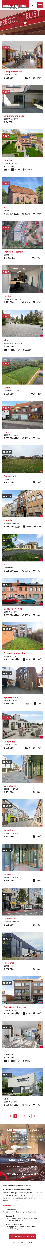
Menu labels (40, 5)
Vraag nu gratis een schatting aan (22, 1175)
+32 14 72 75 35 (33, 5)
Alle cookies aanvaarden (22, 1236)
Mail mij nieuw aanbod (22, 1147)
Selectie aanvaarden (22, 1242)
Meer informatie (9, 1205)
